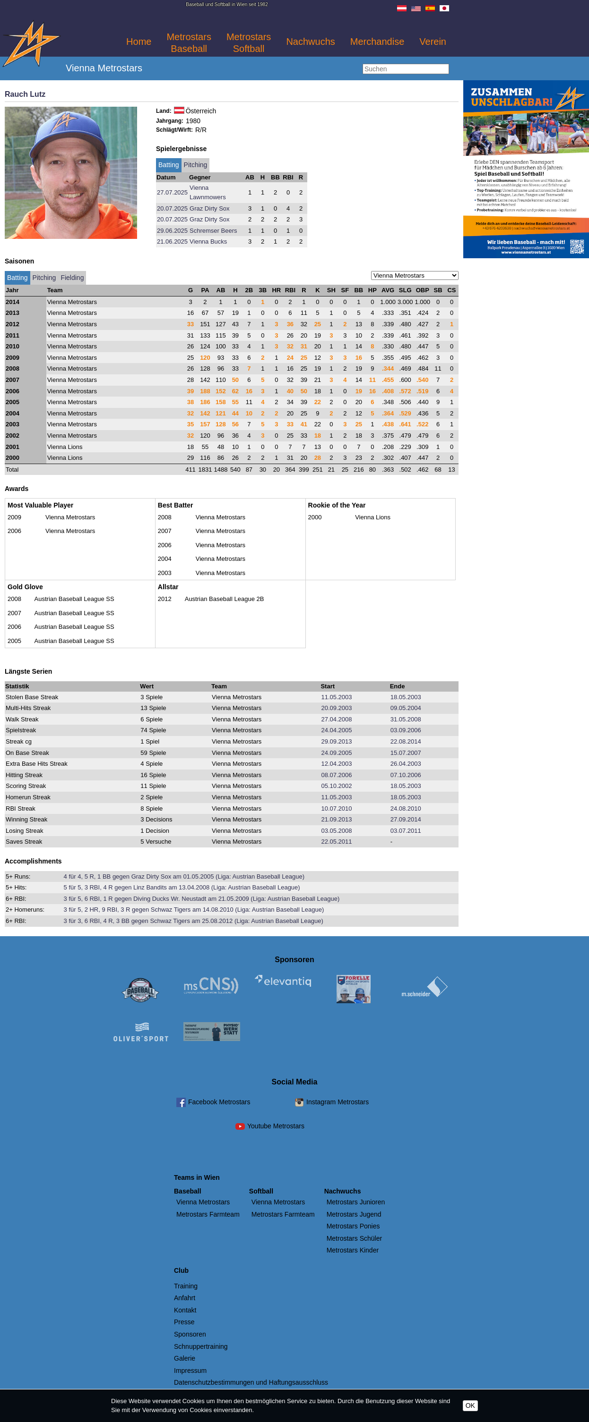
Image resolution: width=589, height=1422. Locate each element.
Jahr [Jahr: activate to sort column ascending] (12, 290)
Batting (168, 165)
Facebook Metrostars (219, 1102)
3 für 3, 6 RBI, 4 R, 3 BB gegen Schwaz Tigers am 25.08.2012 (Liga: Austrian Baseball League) (193, 920)
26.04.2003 (405, 763)
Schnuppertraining (201, 1346)
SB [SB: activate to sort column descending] (437, 290)
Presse (184, 1322)
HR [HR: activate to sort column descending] (276, 290)
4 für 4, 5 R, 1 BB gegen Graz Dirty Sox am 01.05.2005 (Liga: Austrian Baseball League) (184, 876)
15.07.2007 (405, 752)
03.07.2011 (405, 830)
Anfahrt (184, 1298)
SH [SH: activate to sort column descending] (331, 290)
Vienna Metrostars (203, 1202)
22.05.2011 (336, 841)
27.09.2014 (405, 819)
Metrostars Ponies (353, 1226)
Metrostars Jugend (354, 1214)
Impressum (190, 1370)
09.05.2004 (405, 707)
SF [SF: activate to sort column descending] (345, 290)
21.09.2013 (336, 819)
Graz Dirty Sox (210, 208)
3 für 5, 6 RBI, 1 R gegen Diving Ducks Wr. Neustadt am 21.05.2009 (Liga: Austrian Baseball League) (202, 898)
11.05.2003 (336, 697)
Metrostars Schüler (354, 1238)
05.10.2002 (336, 785)
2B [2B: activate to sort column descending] (249, 290)
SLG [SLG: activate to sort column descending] (405, 290)
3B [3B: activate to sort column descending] (263, 290)
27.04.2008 (336, 719)
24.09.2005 (336, 752)
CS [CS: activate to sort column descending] (451, 290)
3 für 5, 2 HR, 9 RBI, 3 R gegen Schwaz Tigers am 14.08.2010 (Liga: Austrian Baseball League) (194, 909)
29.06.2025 (172, 230)
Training (186, 1286)
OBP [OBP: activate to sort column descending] (422, 290)
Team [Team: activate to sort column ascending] (55, 290)
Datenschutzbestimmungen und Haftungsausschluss (251, 1382)
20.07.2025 (172, 208)
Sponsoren (190, 1334)
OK (470, 1405)
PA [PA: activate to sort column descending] (205, 290)
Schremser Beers (213, 230)
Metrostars (188, 43)
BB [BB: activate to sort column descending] (358, 290)
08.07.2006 (336, 775)
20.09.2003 (336, 707)
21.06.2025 (172, 241)
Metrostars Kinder (353, 1250)
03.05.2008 (336, 830)
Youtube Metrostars (275, 1126)
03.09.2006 (405, 730)
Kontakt (185, 1310)
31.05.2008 (405, 719)
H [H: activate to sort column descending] (235, 290)
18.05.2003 (405, 697)
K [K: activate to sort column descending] (317, 290)
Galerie (184, 1358)
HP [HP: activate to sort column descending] (372, 290)
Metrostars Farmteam (208, 1214)
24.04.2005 (336, 730)
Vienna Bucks (208, 241)
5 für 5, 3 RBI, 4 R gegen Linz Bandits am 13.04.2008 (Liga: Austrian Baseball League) (182, 887)
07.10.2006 (405, 775)
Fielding (72, 277)
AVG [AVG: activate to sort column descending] (387, 290)
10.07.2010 (336, 808)
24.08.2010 (405, 808)
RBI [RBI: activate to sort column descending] (290, 290)
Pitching (196, 165)
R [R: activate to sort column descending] (304, 290)
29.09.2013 (336, 741)
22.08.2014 (405, 741)
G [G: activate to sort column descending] (190, 290)
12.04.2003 (336, 763)
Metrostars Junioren (356, 1202)
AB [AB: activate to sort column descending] (221, 290)
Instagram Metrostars (337, 1102)
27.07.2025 (172, 192)
